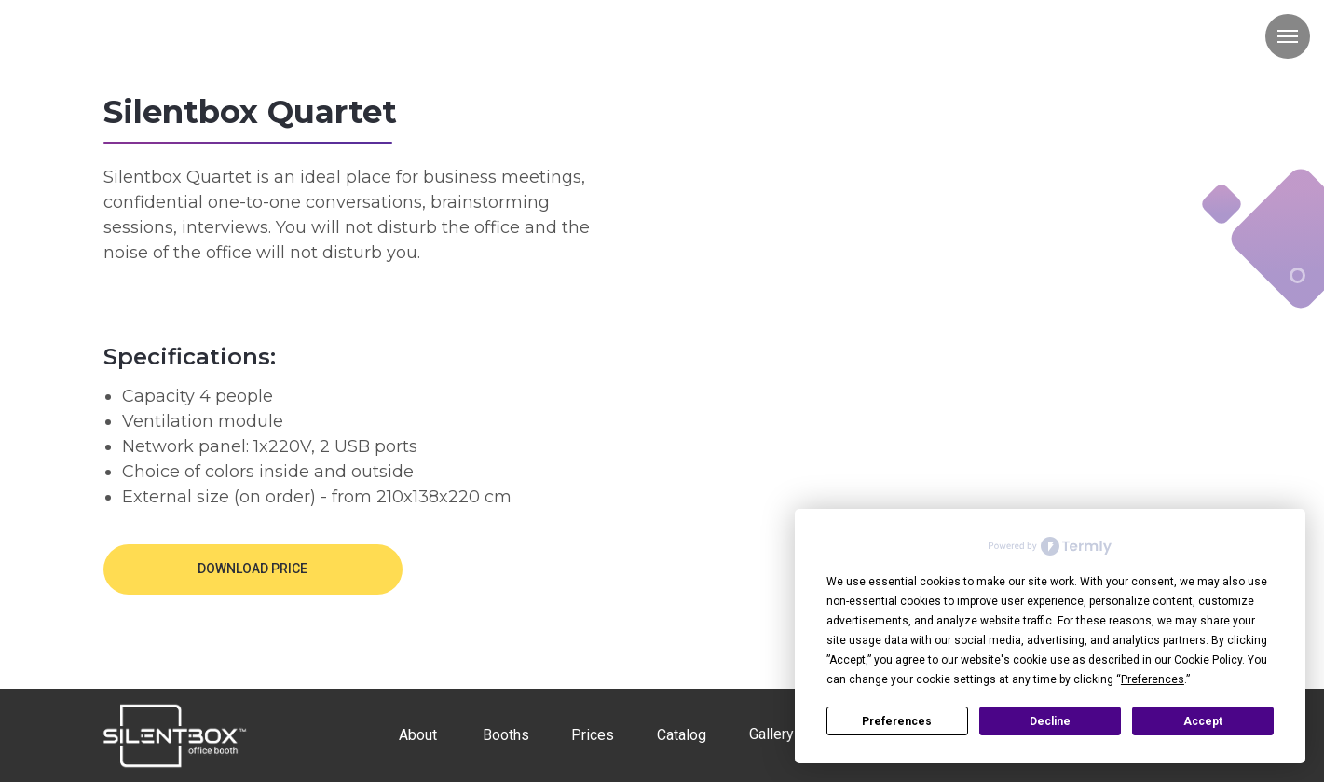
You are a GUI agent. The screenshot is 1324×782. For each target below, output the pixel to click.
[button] (253, 569)
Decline (1050, 721)
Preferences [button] (1152, 679)
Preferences (897, 721)
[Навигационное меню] (1287, 36)
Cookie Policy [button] (1208, 659)
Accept (1202, 721)
